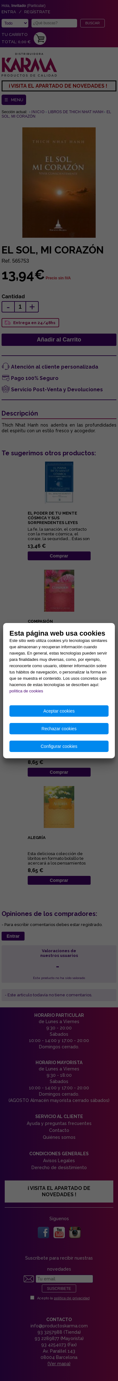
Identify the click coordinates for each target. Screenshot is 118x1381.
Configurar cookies (59, 746)
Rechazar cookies (59, 728)
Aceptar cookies (59, 711)
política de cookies (26, 691)
